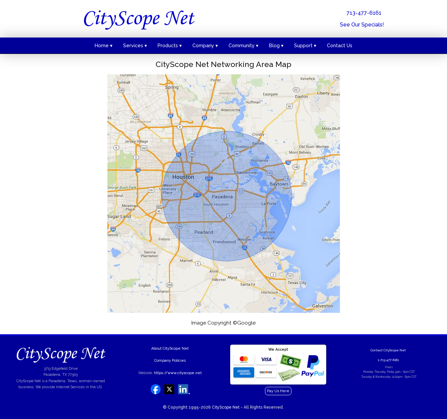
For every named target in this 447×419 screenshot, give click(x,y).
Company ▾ (205, 45)
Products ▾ (170, 45)
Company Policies (170, 360)
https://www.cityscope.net (178, 373)
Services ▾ (135, 45)
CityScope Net (226, 407)
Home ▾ (103, 45)
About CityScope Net (170, 348)
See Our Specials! (362, 24)
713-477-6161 (364, 13)
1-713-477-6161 (388, 360)
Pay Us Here (278, 391)
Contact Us (339, 45)
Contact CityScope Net (388, 350)
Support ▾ (305, 45)
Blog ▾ (276, 45)
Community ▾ (243, 45)
